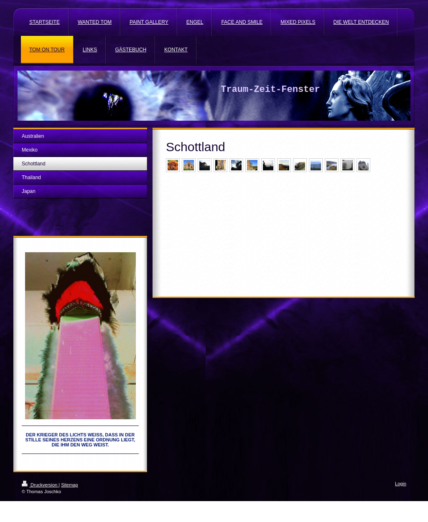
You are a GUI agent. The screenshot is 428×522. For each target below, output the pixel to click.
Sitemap (69, 484)
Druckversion (40, 484)
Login (400, 483)
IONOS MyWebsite (99, 504)
